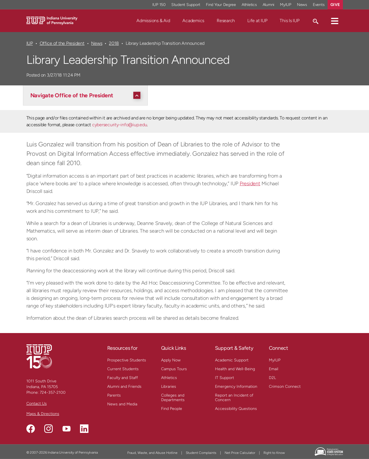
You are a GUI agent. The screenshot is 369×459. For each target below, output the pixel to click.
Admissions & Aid (153, 20)
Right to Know (274, 453)
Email (273, 369)
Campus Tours (174, 369)
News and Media (122, 404)
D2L (272, 377)
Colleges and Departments (173, 397)
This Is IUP (289, 20)
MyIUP (275, 360)
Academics (193, 20)
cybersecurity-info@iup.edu (119, 124)
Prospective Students (126, 360)
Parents (114, 395)
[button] (334, 20)
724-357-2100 (53, 392)
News (96, 43)
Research (226, 20)
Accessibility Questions (236, 408)
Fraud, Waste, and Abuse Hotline (152, 453)
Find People (171, 408)
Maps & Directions (42, 413)
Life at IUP (257, 20)
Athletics (169, 377)
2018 (114, 43)
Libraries (168, 386)
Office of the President (62, 43)
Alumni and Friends (124, 386)
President (250, 183)
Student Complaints (201, 453)
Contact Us (36, 403)
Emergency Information (236, 386)
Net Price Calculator (240, 453)
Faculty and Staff (122, 377)
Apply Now (171, 360)
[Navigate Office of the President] (87, 95)
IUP (29, 43)
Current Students (123, 369)
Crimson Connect (285, 386)
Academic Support (231, 360)
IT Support (224, 377)
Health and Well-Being (235, 369)
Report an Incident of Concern (234, 397)
